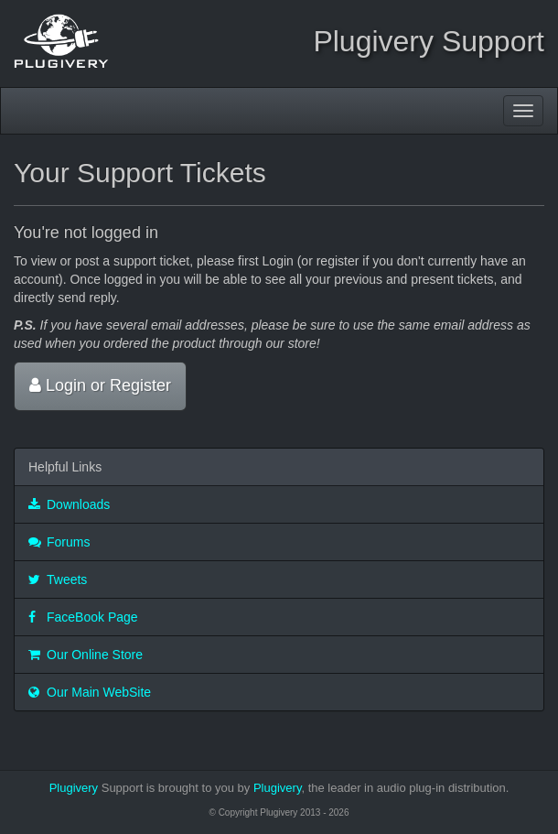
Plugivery (73, 788)
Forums (59, 542)
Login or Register (100, 385)
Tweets (57, 579)
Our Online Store (85, 654)
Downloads (69, 504)
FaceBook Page (83, 617)
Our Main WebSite (89, 692)
